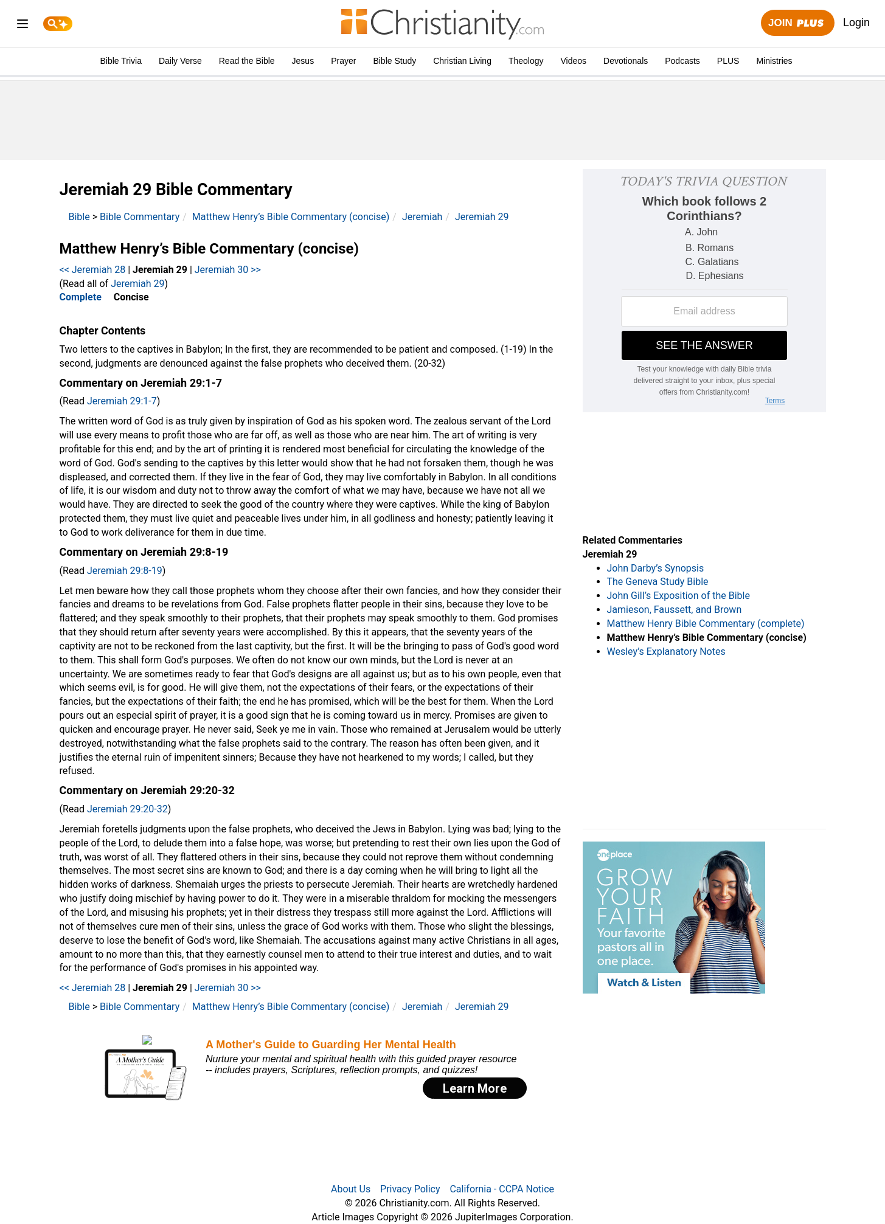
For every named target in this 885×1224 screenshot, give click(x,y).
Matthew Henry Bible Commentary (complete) (706, 623)
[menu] (22, 25)
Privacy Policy (410, 1189)
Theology (526, 61)
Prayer (343, 61)
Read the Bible (247, 61)
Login (856, 22)
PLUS (728, 61)
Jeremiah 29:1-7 (122, 401)
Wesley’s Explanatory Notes (666, 651)
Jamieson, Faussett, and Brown (674, 609)
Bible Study (394, 61)
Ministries (774, 61)
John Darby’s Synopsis (655, 568)
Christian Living (462, 61)
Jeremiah (422, 217)
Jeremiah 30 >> (228, 269)
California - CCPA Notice (501, 1189)
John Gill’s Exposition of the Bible (678, 595)
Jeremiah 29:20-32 (127, 809)
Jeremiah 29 (481, 217)
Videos (574, 61)
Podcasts (682, 61)
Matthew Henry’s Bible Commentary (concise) (291, 217)
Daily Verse (180, 61)
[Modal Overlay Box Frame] (312, 1067)
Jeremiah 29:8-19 (124, 570)
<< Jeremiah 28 (93, 269)
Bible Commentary (139, 217)
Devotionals (625, 61)
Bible (79, 217)
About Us (350, 1189)
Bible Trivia (120, 61)
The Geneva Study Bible (658, 581)
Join (797, 23)
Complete (81, 297)
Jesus (303, 61)
